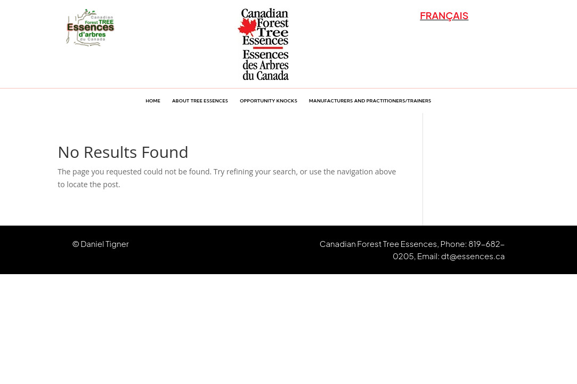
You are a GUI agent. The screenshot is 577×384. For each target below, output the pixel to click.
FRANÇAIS (444, 15)
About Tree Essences (200, 100)
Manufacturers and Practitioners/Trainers (370, 100)
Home (152, 100)
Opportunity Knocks (268, 100)
